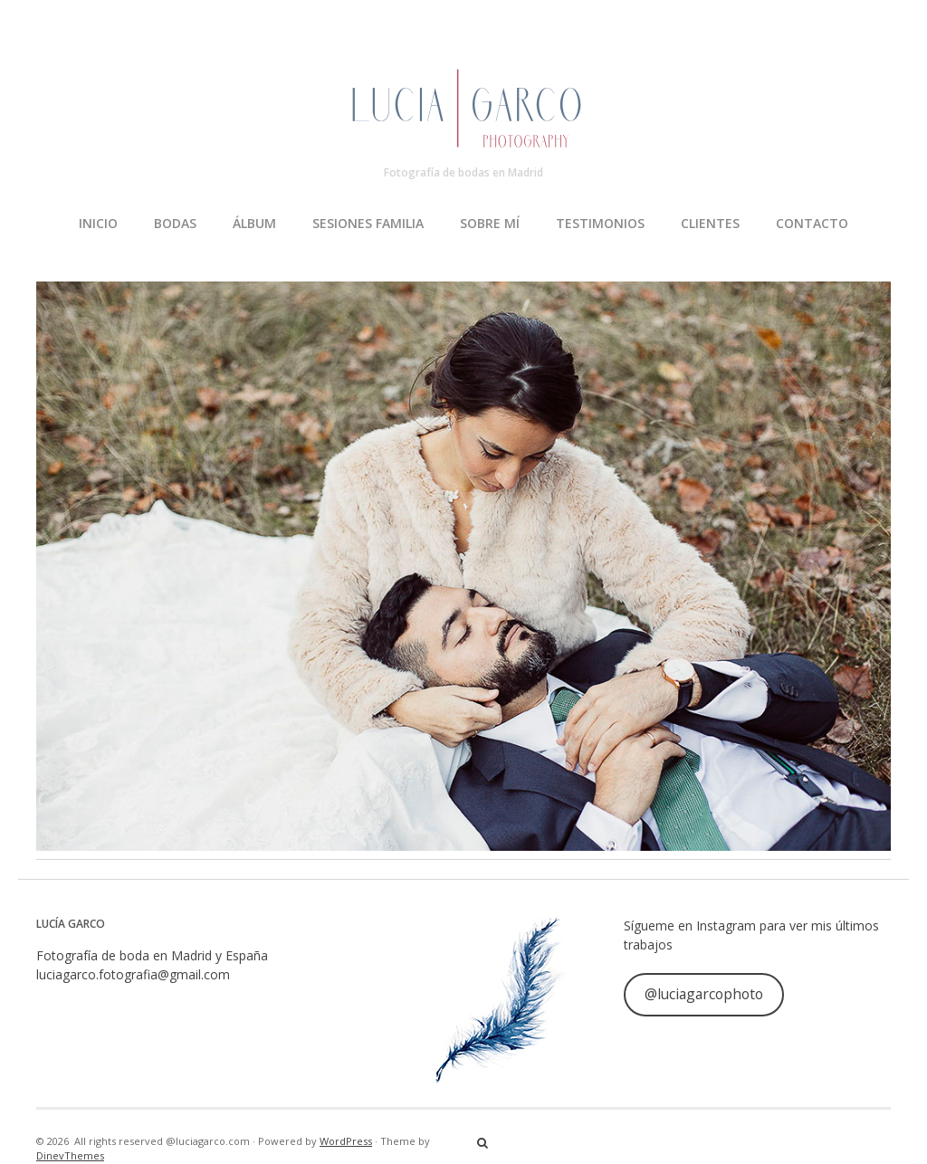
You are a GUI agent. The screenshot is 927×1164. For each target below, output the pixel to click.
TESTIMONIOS (600, 223)
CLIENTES (710, 223)
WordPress (346, 1141)
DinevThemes (70, 1155)
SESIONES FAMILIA (368, 223)
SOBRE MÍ (490, 223)
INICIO (98, 223)
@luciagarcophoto (704, 994)
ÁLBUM (254, 223)
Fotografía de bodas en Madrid (463, 172)
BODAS (175, 223)
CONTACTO (812, 223)
